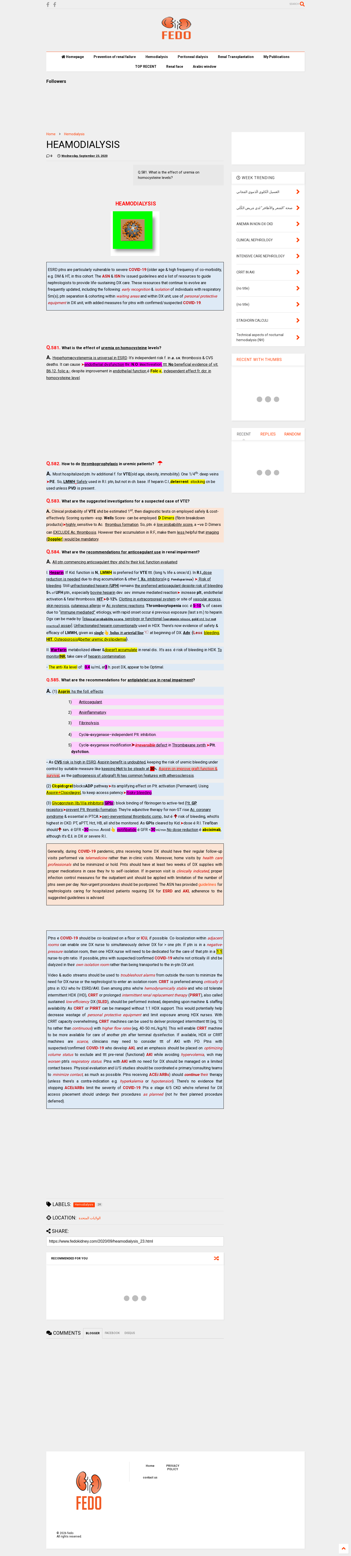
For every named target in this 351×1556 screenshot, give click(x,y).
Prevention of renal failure (115, 57)
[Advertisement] (135, 420)
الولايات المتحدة (90, 1218)
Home (51, 134)
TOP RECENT (145, 66)
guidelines (207, 884)
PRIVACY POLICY (172, 1467)
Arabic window (204, 66)
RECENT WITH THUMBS (259, 359)
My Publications (276, 57)
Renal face (174, 66)
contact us (150, 1477)
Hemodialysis (157, 57)
